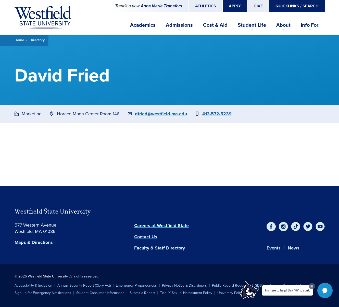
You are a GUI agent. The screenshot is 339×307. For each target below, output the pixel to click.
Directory (37, 40)
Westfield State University (53, 211)
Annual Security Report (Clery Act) (84, 285)
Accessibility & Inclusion (33, 285)
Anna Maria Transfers (161, 6)
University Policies (231, 293)
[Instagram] (283, 226)
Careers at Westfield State (161, 225)
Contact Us (145, 236)
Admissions (179, 25)
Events (274, 248)
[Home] (43, 17)
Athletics (205, 6)
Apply (235, 6)
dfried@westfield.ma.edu (161, 113)
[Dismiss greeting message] (312, 286)
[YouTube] (320, 226)
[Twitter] (307, 226)
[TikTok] (295, 226)
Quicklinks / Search (297, 6)
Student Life (252, 25)
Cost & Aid (215, 25)
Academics (143, 25)
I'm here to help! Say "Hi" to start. (287, 290)
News (293, 248)
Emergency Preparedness (136, 285)
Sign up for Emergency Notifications (43, 293)
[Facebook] (271, 226)
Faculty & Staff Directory (159, 248)
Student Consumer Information (100, 293)
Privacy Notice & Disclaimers (184, 285)
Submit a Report (142, 293)
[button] (325, 290)
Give (258, 6)
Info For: (310, 25)
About (283, 25)
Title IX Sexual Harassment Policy (186, 293)
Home (19, 40)
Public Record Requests (231, 285)
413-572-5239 (217, 113)
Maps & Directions (34, 242)
